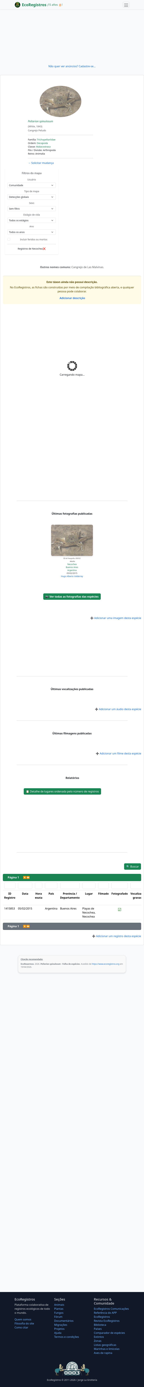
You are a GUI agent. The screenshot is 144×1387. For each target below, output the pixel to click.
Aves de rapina (103, 1353)
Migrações (60, 1325)
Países (98, 1329)
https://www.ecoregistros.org (105, 964)
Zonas (97, 1341)
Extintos (99, 1337)
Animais (59, 1305)
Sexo (31, 203)
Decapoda (42, 143)
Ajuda (57, 1333)
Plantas (58, 1309)
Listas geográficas (105, 1345)
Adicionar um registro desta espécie (116, 936)
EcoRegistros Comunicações (111, 1309)
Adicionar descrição (72, 298)
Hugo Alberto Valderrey (72, 576)
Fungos (58, 1313)
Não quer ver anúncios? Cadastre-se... (72, 66)
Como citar (21, 1327)
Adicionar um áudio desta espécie (118, 709)
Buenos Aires (72, 567)
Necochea (72, 564)
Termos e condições (66, 1337)
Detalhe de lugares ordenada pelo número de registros (62, 791)
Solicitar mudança (41, 163)
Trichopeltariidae (46, 139)
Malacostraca (43, 146)
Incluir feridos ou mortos (33, 239)
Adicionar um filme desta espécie (118, 753)
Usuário (31, 179)
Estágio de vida (31, 214)
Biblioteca (100, 1325)
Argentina (72, 570)
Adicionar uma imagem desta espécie (115, 618)
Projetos (59, 1329)
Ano (31, 226)
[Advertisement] (72, 36)
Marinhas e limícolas (106, 1349)
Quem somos (23, 1319)
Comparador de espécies (109, 1333)
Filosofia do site (24, 1323)
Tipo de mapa (31, 191)
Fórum (58, 1317)
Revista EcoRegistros (107, 1321)
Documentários (64, 1321)
